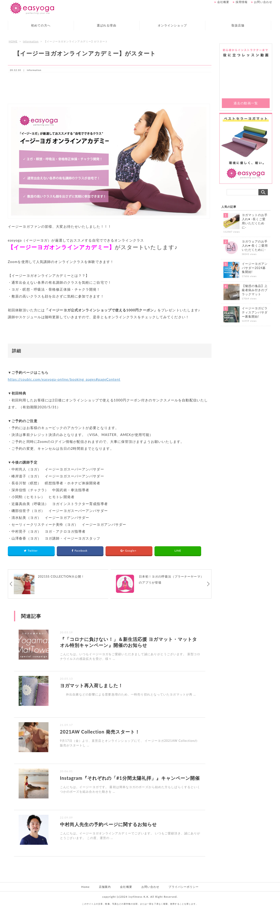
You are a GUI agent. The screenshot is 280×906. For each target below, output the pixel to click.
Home (85, 886)
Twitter (31, 550)
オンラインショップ (172, 25)
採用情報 (242, 2)
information (31, 41)
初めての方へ (41, 25)
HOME (13, 41)
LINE (177, 550)
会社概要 (223, 2)
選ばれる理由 (106, 25)
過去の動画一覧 (246, 103)
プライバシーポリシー (184, 886)
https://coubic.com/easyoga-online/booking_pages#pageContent (64, 379)
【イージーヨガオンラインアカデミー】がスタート (85, 53)
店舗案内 (105, 886)
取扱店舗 (237, 25)
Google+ (128, 550)
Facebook (80, 550)
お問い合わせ (263, 2)
